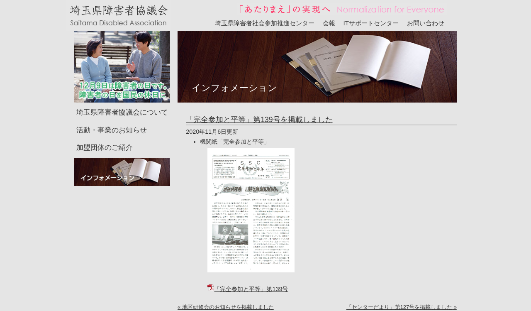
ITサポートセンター (371, 23)
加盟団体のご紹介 (104, 148)
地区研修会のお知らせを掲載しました (228, 307)
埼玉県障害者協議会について (122, 112)
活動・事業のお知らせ (111, 130)
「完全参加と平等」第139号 (247, 289)
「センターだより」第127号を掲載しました (399, 307)
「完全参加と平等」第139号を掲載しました (259, 119)
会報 (329, 23)
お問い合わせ (425, 23)
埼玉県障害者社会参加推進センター (264, 23)
